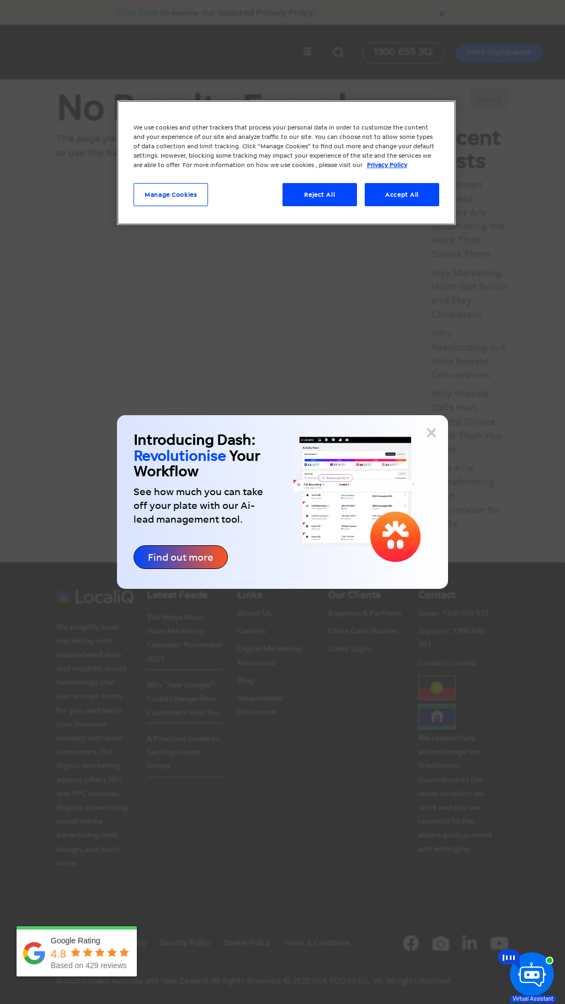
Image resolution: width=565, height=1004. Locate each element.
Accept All (402, 194)
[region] (286, 162)
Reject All (319, 194)
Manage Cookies (170, 194)
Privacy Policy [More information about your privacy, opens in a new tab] (387, 164)
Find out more (181, 557)
